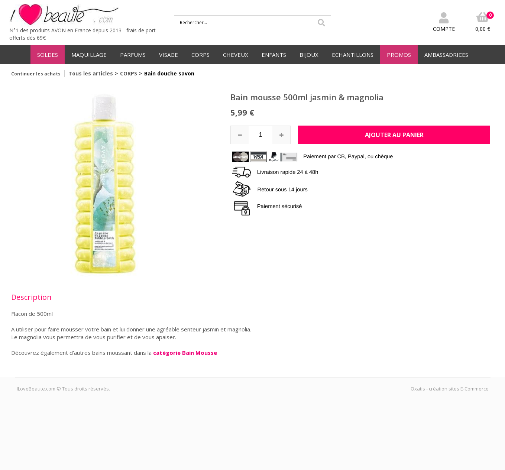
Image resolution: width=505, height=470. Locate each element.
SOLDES (47, 54)
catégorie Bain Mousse (185, 352)
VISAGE (168, 54)
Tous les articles (90, 73)
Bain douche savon (169, 73)
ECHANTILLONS (352, 54)
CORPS (200, 54)
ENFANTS (274, 54)
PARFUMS (133, 54)
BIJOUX (309, 54)
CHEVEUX (235, 54)
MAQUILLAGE (89, 54)
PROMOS (399, 54)
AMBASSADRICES (446, 54)
